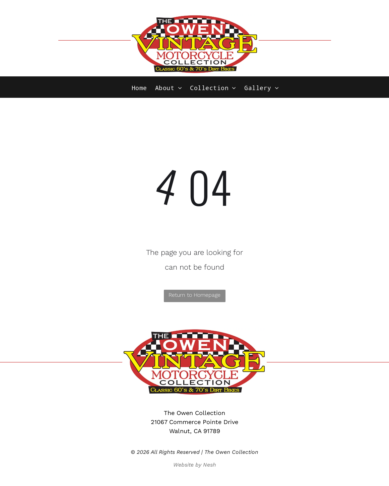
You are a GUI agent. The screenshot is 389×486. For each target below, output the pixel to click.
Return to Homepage (194, 295)
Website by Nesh (194, 465)
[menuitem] (139, 88)
